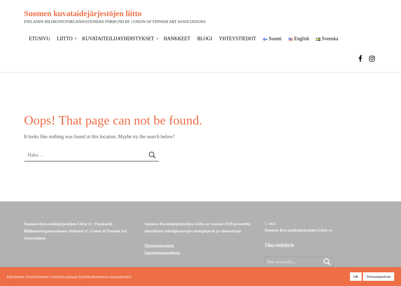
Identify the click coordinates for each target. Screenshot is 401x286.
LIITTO (65, 38)
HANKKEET (177, 38)
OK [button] (355, 277)
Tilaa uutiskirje (279, 244)
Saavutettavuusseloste (162, 253)
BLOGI (204, 38)
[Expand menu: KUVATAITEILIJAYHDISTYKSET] (157, 38)
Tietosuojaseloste (159, 245)
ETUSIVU (39, 38)
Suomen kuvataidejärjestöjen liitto (82, 13)
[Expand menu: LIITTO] (75, 38)
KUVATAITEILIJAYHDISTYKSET (118, 38)
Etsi (327, 262)
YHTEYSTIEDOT (237, 38)
